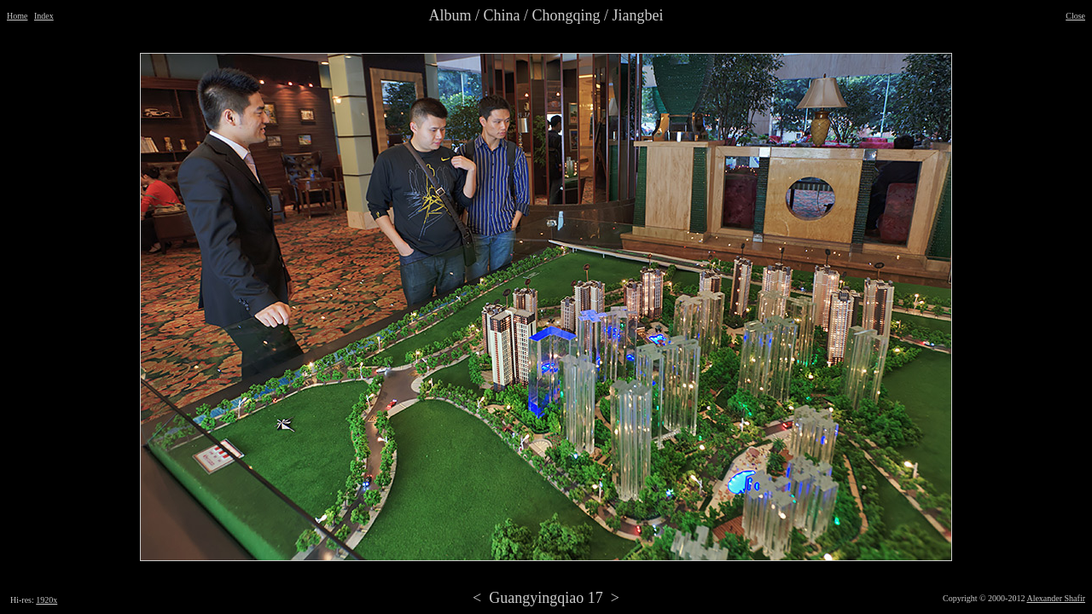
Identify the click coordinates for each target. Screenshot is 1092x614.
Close (1075, 15)
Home (17, 15)
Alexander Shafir (1055, 598)
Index (44, 15)
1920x (46, 600)
